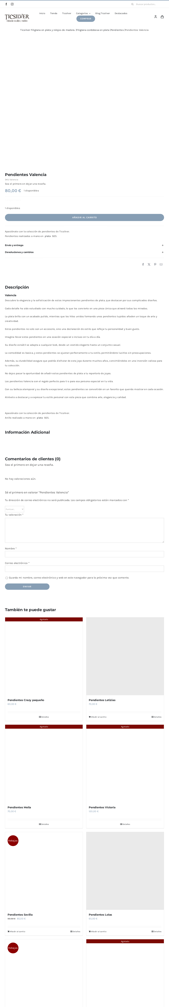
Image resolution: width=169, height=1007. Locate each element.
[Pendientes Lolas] (125, 871)
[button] (84, 245)
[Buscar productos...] (146, 4)
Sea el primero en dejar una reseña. (25, 183)
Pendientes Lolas (100, 914)
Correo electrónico (17, 563)
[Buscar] (132, 4)
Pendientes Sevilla (20, 914)
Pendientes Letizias (102, 700)
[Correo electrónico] (161, 264)
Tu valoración (14, 514)
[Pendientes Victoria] (125, 764)
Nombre (11, 548)
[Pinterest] (155, 264)
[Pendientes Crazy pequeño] (44, 656)
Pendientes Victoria (102, 807)
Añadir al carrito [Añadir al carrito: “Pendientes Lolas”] (98, 931)
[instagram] (12, 4)
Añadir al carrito (84, 217)
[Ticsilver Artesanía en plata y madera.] (17, 15)
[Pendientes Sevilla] (44, 871)
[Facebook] (143, 264)
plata (48, 236)
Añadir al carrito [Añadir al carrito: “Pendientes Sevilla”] (17, 931)
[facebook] (6, 4)
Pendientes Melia (19, 807)
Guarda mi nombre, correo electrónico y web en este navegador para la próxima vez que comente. (69, 577)
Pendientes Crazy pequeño (26, 700)
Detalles (45, 717)
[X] (149, 264)
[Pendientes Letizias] (125, 656)
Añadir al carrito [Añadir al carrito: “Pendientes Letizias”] (98, 717)
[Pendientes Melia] (44, 764)
